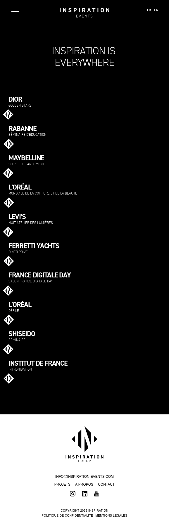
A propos (84, 484)
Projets (62, 484)
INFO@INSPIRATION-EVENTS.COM (84, 477)
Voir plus (153, 113)
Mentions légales (111, 515)
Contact (106, 484)
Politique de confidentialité (67, 515)
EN (156, 10)
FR (149, 10)
